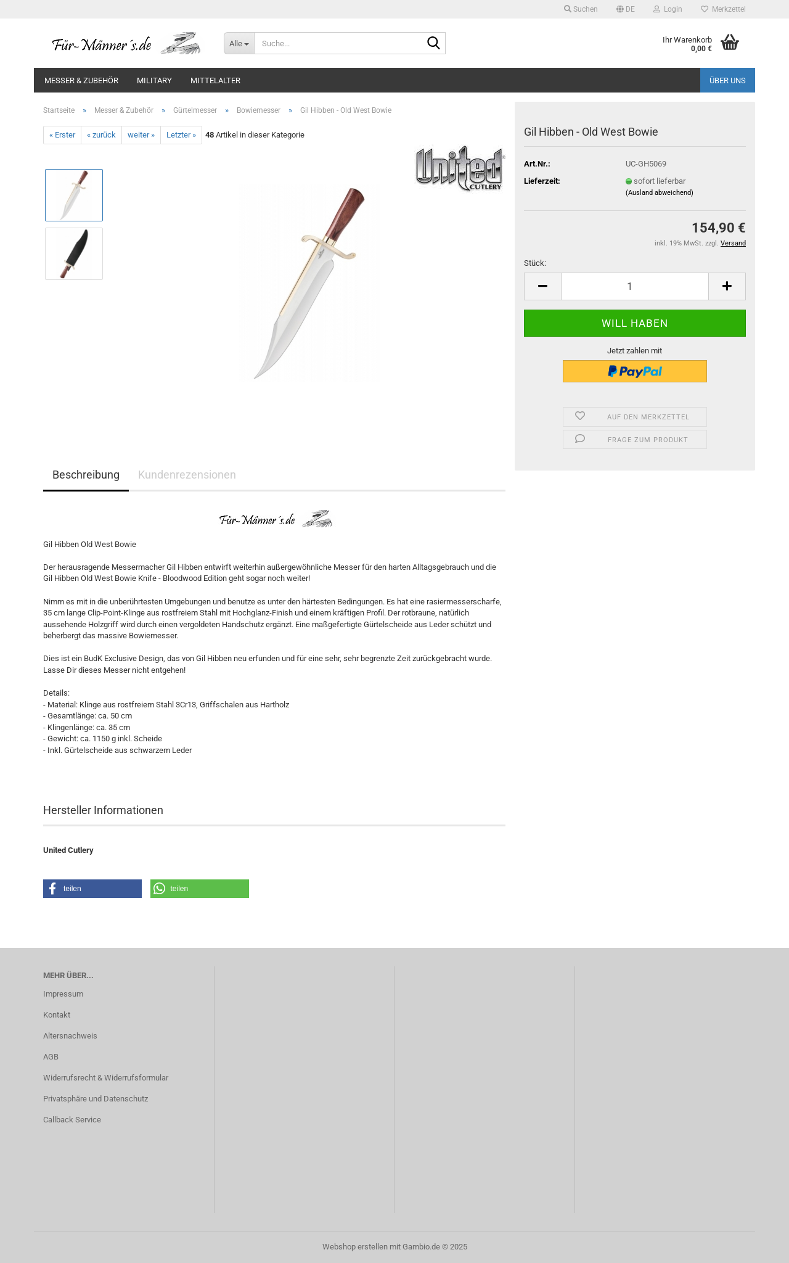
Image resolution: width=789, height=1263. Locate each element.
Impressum (63, 993)
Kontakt (56, 1014)
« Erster (62, 134)
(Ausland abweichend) (659, 193)
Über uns (727, 80)
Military (154, 80)
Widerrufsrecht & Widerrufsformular (105, 1077)
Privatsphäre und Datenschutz (95, 1098)
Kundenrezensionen (187, 474)
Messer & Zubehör (81, 80)
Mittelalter (215, 80)
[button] (625, 9)
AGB (51, 1056)
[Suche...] (239, 43)
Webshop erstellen (355, 1246)
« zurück (101, 134)
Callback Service (72, 1119)
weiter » (141, 134)
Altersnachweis (70, 1035)
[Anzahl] (635, 286)
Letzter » (181, 134)
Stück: (535, 263)
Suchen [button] (581, 9)
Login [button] (667, 9)
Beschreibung (86, 474)
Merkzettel (723, 9)
